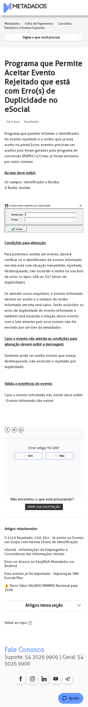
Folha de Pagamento (39, 23)
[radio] (28, 455)
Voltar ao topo (18, 623)
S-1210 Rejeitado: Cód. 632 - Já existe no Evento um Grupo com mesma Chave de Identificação (44, 540)
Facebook (7, 430)
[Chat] (70, 698)
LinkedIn (21, 430)
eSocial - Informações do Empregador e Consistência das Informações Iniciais (36, 552)
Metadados (12, 23)
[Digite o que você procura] (44, 37)
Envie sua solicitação (44, 507)
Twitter (14, 430)
